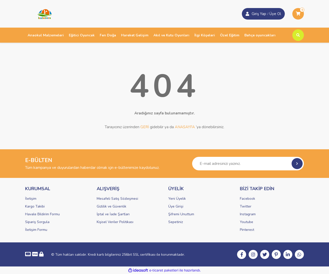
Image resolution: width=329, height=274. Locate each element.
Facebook (247, 198)
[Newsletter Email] (248, 163)
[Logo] (43, 14)
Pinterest (247, 229)
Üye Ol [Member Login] (275, 13)
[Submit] (297, 163)
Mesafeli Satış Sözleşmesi (117, 198)
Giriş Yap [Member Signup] (259, 13)
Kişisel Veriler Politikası (115, 222)
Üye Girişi (175, 206)
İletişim (30, 198)
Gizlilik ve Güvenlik (111, 206)
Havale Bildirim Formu (42, 214)
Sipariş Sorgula (37, 222)
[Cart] (298, 14)
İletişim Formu (36, 229)
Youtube (246, 222)
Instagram (248, 214)
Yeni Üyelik (177, 198)
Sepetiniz (175, 222)
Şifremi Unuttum (181, 214)
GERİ (144, 126)
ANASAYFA (185, 126)
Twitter (245, 206)
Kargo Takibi (35, 206)
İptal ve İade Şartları (113, 214)
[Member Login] (247, 14)
